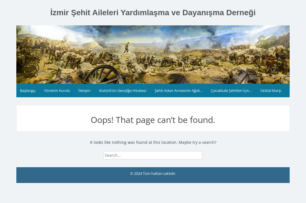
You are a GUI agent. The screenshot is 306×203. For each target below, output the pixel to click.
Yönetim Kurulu (57, 90)
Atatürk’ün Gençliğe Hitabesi (122, 90)
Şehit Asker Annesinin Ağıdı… (179, 90)
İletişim (84, 90)
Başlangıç (28, 90)
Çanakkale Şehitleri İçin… (231, 90)
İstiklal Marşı (270, 90)
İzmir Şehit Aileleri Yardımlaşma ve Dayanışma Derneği (153, 12)
